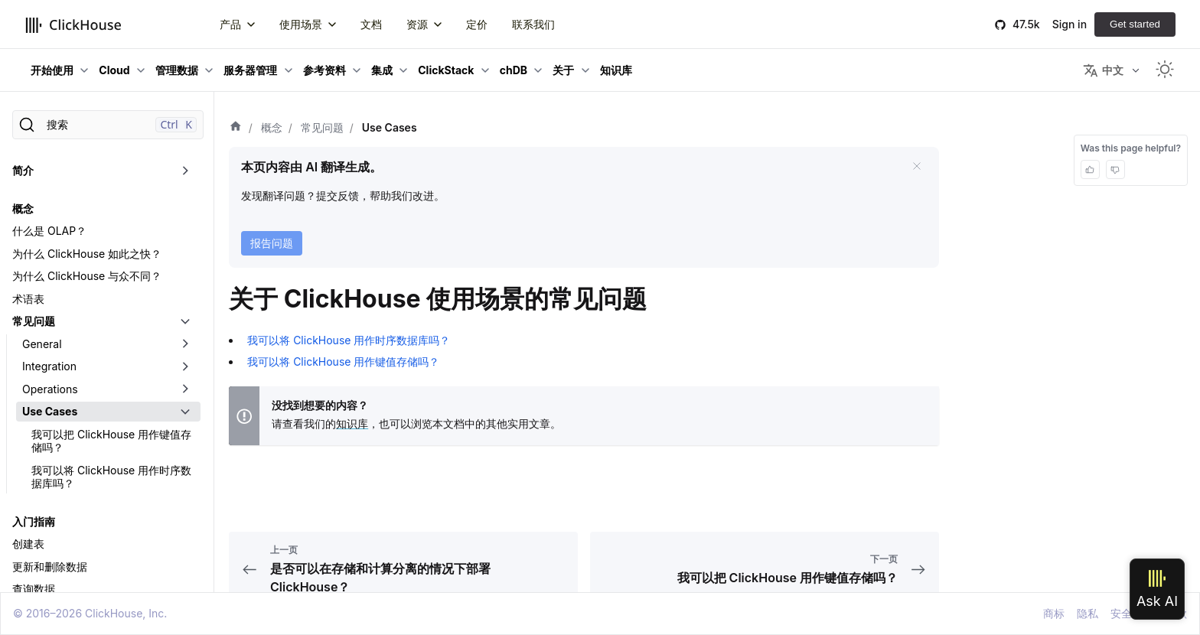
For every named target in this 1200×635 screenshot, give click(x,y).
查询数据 (33, 588)
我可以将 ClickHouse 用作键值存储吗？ (343, 361)
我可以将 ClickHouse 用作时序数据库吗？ (111, 477)
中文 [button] (1103, 70)
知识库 (352, 423)
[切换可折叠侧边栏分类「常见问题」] (185, 321)
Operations (50, 389)
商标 (1054, 613)
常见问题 (33, 320)
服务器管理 (250, 70)
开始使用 (52, 70)
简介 (23, 170)
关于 (563, 70)
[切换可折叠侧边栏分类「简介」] (185, 171)
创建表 (28, 543)
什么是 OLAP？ (49, 230)
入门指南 (33, 521)
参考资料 (324, 70)
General (42, 343)
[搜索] (108, 124)
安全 (1121, 613)
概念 (23, 208)
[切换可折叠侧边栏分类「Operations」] (185, 389)
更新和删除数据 (49, 566)
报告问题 (271, 242)
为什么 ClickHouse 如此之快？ (86, 253)
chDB (513, 70)
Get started (1135, 24)
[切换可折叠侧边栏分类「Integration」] (185, 366)
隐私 (1087, 613)
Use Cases (49, 411)
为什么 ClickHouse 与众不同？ (86, 275)
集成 (382, 70)
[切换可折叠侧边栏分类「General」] (185, 344)
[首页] (236, 128)
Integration (49, 366)
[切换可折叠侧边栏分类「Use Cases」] (185, 412)
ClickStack (446, 70)
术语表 (28, 298)
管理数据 (176, 70)
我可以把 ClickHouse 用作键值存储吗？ (111, 441)
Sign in (1069, 24)
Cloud (114, 70)
